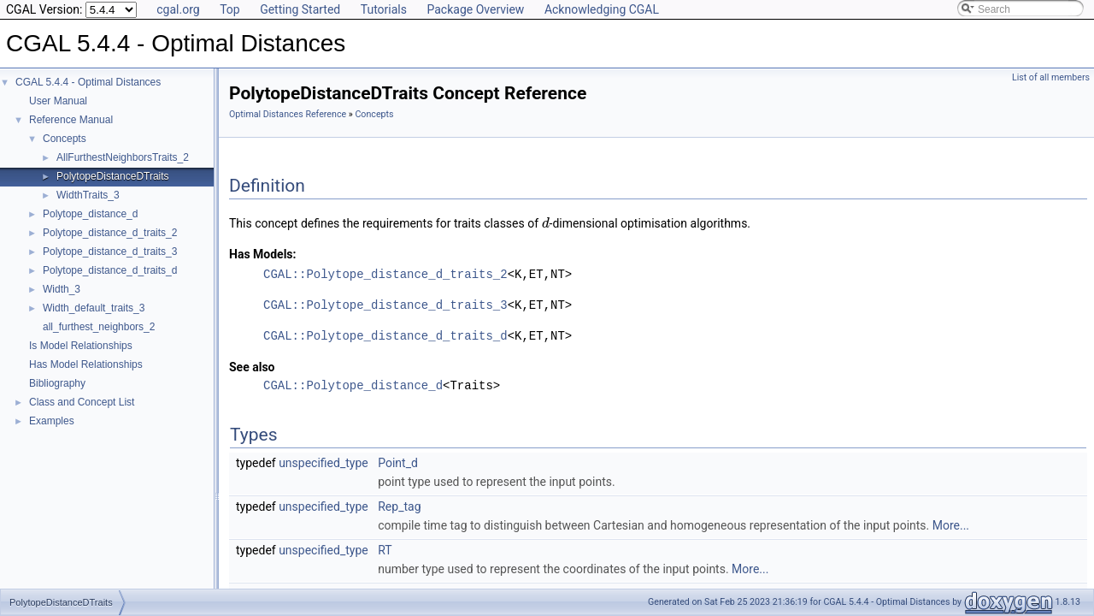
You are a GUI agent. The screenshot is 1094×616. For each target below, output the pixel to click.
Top (230, 9)
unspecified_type (323, 463)
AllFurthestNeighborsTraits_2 (122, 157)
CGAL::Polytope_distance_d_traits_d (385, 336)
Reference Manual (71, 120)
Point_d (398, 463)
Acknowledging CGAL (601, 9)
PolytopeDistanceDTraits (112, 176)
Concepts (64, 139)
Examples (51, 421)
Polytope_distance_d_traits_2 (110, 233)
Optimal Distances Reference (287, 114)
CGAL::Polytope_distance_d (353, 385)
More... (950, 525)
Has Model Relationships (86, 364)
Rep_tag (399, 506)
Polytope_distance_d (90, 214)
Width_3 (61, 289)
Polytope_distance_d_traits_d (110, 270)
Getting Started (300, 9)
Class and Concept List (81, 402)
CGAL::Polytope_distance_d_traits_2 (385, 274)
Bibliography (57, 383)
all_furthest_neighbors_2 (99, 327)
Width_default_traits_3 (93, 308)
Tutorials (384, 9)
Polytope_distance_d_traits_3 (110, 252)
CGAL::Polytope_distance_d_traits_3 (385, 305)
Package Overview (475, 9)
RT (384, 550)
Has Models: (263, 254)
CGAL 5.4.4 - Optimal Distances (88, 82)
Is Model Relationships (80, 346)
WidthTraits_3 (88, 195)
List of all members (1051, 77)
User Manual (58, 101)
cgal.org (177, 9)
